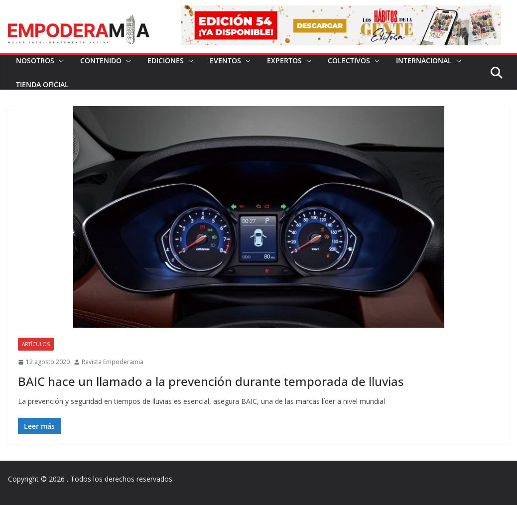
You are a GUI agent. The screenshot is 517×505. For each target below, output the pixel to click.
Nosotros (35, 60)
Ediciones (165, 60)
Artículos (36, 344)
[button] (59, 61)
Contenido (101, 60)
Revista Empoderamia (112, 362)
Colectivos (349, 60)
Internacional (424, 60)
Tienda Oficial (42, 84)
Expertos (284, 60)
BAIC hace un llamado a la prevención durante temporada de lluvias (211, 381)
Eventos (225, 60)
